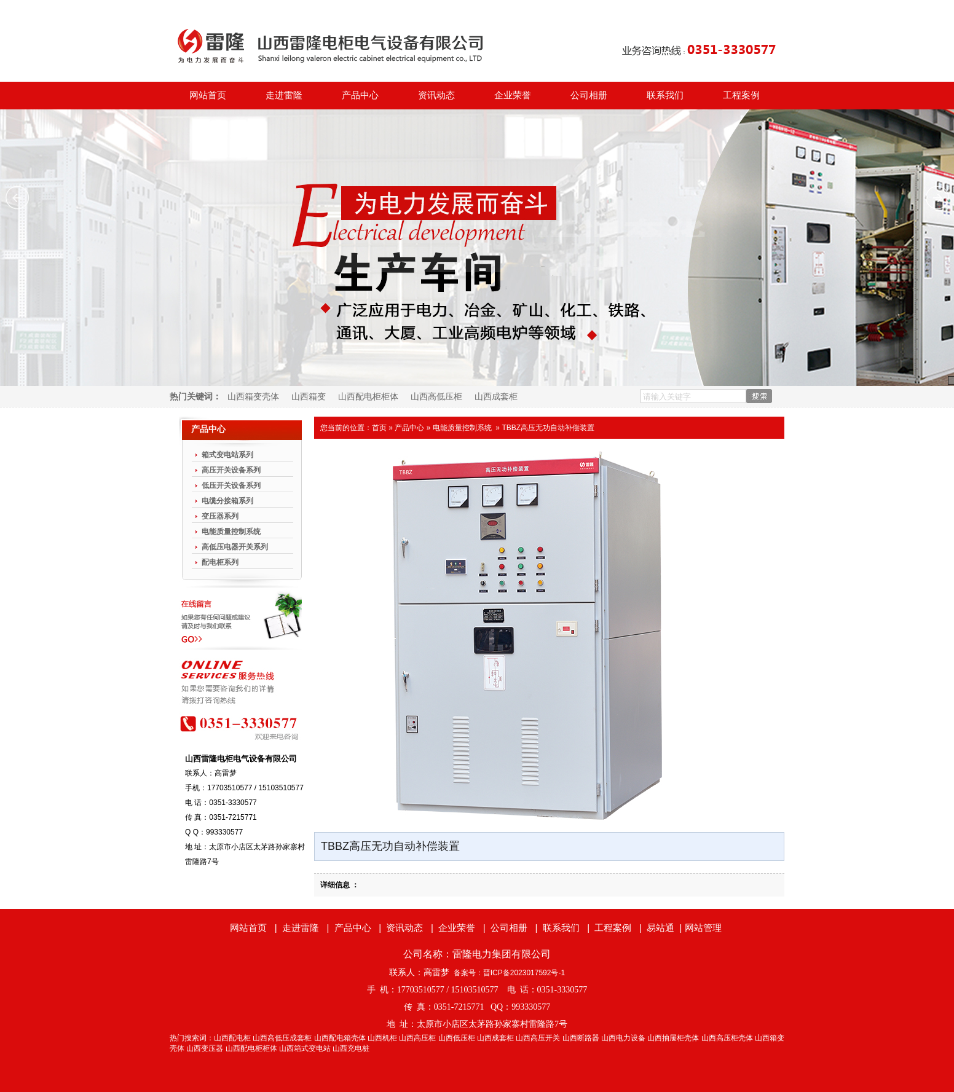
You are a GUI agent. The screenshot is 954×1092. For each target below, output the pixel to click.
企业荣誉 (512, 95)
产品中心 (360, 95)
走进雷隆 (284, 95)
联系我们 (665, 95)
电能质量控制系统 (462, 427)
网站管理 (703, 927)
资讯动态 (436, 95)
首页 (379, 427)
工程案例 (741, 95)
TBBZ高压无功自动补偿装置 (548, 427)
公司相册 (588, 95)
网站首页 (207, 95)
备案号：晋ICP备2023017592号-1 (509, 972)
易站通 (665, 927)
